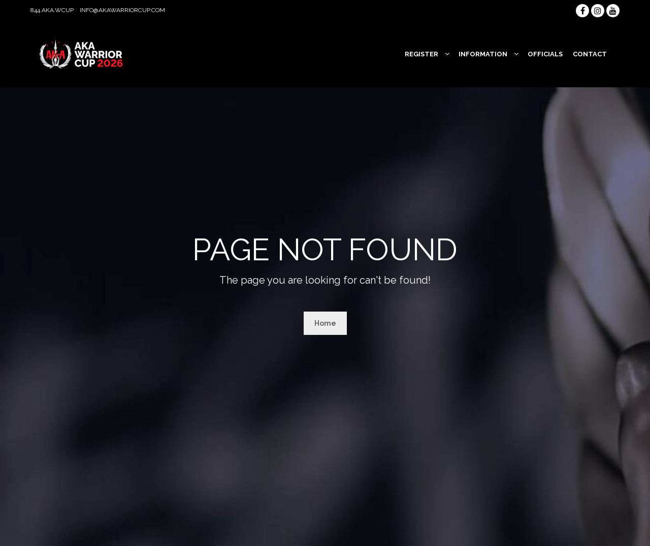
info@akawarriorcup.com (122, 10)
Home (325, 323)
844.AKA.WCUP (52, 10)
